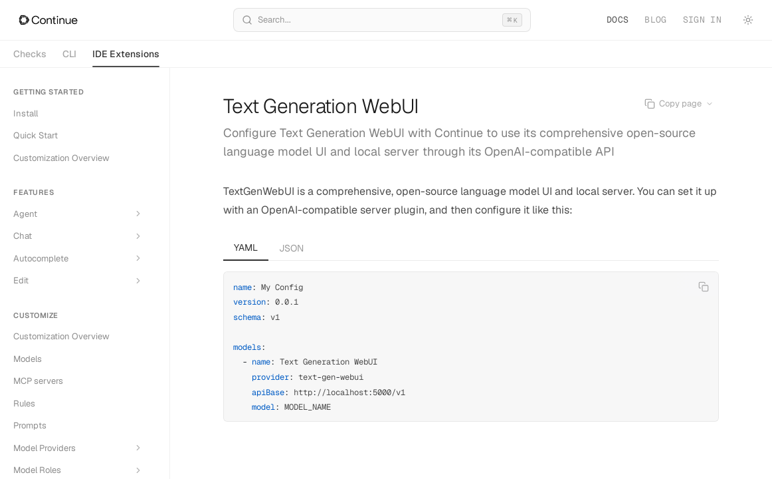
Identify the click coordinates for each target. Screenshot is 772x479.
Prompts (30, 425)
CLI (69, 54)
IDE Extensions (125, 57)
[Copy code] (703, 286)
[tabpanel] (471, 341)
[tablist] (471, 248)
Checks (30, 54)
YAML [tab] (246, 247)
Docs (617, 19)
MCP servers (38, 381)
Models (27, 359)
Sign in (702, 19)
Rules (24, 403)
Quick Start (35, 135)
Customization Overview (61, 158)
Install (25, 113)
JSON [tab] (291, 248)
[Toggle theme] (748, 20)
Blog (655, 19)
